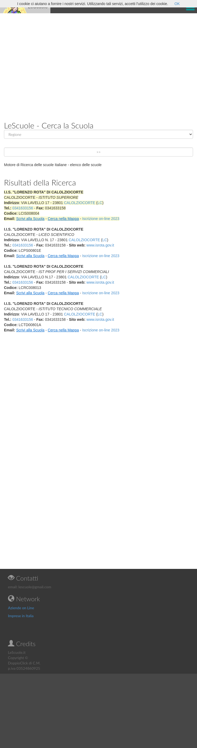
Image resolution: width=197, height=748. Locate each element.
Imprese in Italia (21, 615)
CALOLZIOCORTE (79, 203)
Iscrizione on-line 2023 (100, 219)
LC (100, 203)
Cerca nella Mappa (63, 219)
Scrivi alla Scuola (30, 219)
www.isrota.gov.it (100, 245)
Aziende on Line (21, 608)
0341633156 (22, 208)
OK (177, 4)
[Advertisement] (49, 63)
